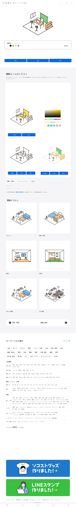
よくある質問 (25, 499)
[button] (8, 46)
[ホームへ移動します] (7, 505)
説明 (51, 377)
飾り (19, 421)
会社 (17, 407)
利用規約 (18, 499)
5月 (34, 384)
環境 (19, 352)
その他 (56, 356)
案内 (47, 377)
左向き (37, 373)
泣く (32, 377)
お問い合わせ (45, 499)
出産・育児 (15, 397)
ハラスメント (22, 407)
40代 (35, 364)
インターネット (38, 418)
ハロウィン (30, 390)
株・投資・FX (16, 409)
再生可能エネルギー (30, 412)
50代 (39, 364)
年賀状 (18, 388)
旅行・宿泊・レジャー (51, 403)
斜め (29, 373)
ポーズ (15, 348)
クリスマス (40, 390)
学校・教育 (54, 348)
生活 (61, 348)
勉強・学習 (62, 407)
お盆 (25, 390)
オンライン (55, 407)
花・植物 (28, 403)
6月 (37, 384)
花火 (21, 390)
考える (21, 377)
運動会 (14, 390)
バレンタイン (32, 388)
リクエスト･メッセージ (35, 499)
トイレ (25, 401)
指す (54, 377)
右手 (47, 373)
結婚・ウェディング (24, 397)
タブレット (21, 418)
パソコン (15, 418)
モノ (26, 356)
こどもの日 (60, 388)
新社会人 (29, 407)
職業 (14, 407)
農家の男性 (44, 322)
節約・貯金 (56, 401)
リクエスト (42, 421)
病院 (40, 397)
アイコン (31, 421)
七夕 (18, 390)
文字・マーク (34, 356)
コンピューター (47, 418)
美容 (56, 352)
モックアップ (25, 421)
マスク (20, 399)
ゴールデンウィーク (51, 388)
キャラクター (18, 403)
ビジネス (22, 348)
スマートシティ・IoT (41, 412)
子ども (14, 366)
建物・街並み (11, 181)
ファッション (39, 401)
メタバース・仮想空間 (18, 414)
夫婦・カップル (30, 370)
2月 (25, 384)
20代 (28, 364)
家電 (14, 401)
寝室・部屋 (15, 322)
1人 (13, 370)
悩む (17, 377)
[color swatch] (45, 125)
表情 (14, 377)
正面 (24, 373)
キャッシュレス (48, 401)
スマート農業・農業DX (42, 414)
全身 (14, 373)
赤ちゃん (58, 364)
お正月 (14, 388)
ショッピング (31, 401)
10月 (49, 384)
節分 (27, 388)
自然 (25, 352)
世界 (33, 403)
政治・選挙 (38, 403)
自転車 (65, 403)
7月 (40, 384)
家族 (24, 370)
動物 (30, 352)
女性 (17, 364)
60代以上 (43, 364)
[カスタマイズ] (68, 505)
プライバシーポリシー (55, 499)
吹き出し (15, 421)
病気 (43, 397)
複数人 (20, 370)
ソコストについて (10, 499)
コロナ (62, 397)
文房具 (17, 401)
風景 (24, 403)
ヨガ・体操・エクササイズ (47, 399)
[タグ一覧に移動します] (38, 505)
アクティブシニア (60, 399)
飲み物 (58, 397)
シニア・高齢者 (51, 364)
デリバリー (63, 401)
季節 (29, 348)
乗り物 (20, 356)
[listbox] (53, 113)
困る (25, 377)
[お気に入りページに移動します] (53, 505)
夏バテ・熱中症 (27, 399)
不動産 (22, 409)
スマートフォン (29, 418)
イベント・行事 (38, 348)
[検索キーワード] (64, 2)
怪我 (46, 397)
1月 (22, 384)
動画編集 (54, 418)
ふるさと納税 (54, 412)
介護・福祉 (44, 352)
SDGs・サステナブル (18, 412)
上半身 (17, 373)
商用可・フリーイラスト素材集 (20, 2)
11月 (52, 384)
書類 (21, 401)
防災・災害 (52, 414)
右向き (33, 373)
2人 (16, 370)
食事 (54, 397)
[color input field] (53, 122)
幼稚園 (63, 364)
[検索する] (71, 2)
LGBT (20, 364)
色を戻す (66, 45)
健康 (51, 352)
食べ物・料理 (11, 356)
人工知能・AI (28, 414)
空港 (43, 403)
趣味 (68, 401)
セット (37, 421)
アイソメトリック (23, 181)
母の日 (39, 388)
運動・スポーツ (36, 399)
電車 (61, 403)
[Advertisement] (38, 54)
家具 (33, 181)
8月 (43, 384)
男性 (14, 364)
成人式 (23, 388)
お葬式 (35, 397)
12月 (56, 384)
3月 (28, 384)
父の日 (43, 388)
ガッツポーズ (41, 377)
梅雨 (65, 388)
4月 (31, 384)
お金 (46, 348)
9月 (46, 384)
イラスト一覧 (66, 340)
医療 (36, 352)
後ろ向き (43, 373)
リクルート (36, 407)
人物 (8, 348)
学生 (18, 366)
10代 (24, 364)
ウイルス (15, 399)
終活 (32, 397)
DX (49, 412)
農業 (34, 414)
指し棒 (58, 377)
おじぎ (35, 377)
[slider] (53, 119)
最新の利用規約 (20, 192)
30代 (31, 364)
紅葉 (35, 390)
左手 (51, 373)
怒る (28, 377)
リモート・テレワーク (45, 407)
